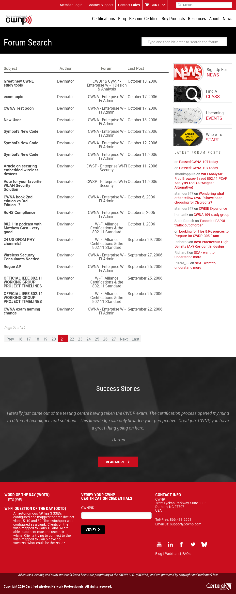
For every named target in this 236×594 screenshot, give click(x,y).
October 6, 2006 (141, 197)
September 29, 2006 (145, 239)
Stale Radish (184, 220)
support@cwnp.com (185, 524)
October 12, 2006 (142, 131)
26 (105, 339)
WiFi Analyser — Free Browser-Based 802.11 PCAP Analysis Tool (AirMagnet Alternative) (200, 181)
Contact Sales (129, 4)
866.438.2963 (180, 519)
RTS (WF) (15, 499)
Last (135, 339)
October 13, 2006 (142, 119)
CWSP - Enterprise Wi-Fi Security (106, 168)
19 (45, 339)
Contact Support (100, 4)
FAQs (186, 553)
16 (20, 339)
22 (72, 339)
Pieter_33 (181, 263)
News (227, 18)
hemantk (181, 214)
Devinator (65, 81)
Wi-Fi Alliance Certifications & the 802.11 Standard (106, 228)
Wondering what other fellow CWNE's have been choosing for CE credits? (199, 198)
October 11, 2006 (142, 154)
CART (155, 4)
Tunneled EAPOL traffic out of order (200, 222)
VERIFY (91, 529)
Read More (115, 462)
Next (124, 339)
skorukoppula (185, 174)
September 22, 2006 (145, 309)
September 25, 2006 (145, 266)
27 (113, 339)
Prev (10, 339)
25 (97, 339)
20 (53, 339)
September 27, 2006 (145, 255)
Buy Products (173, 18)
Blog (122, 18)
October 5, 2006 (141, 212)
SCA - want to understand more (194, 254)
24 (88, 339)
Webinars (172, 553)
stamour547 (183, 193)
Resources (197, 18)
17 (28, 339)
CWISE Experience (213, 208)
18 (37, 339)
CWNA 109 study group (211, 214)
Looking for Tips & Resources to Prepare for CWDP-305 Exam (201, 233)
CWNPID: (88, 507)
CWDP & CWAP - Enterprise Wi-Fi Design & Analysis (107, 85)
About (214, 18)
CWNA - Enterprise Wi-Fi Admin (107, 98)
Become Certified (143, 18)
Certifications (103, 18)
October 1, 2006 (141, 224)
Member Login (71, 4)
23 (80, 339)
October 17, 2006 (142, 96)
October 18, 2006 (142, 81)
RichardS (181, 241)
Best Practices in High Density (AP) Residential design (201, 244)
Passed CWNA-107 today (198, 161)
